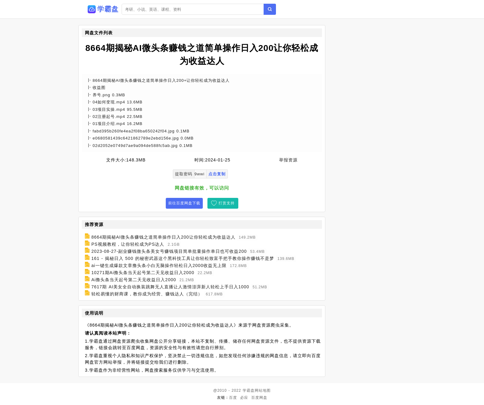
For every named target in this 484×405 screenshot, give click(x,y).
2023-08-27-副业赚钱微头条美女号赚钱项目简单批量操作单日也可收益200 (169, 251)
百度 (233, 397)
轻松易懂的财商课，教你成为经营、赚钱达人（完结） (146, 293)
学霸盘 (249, 390)
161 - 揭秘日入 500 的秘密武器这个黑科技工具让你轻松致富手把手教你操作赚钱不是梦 (182, 258)
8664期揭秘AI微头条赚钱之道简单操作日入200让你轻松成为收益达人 (163, 237)
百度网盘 (259, 397)
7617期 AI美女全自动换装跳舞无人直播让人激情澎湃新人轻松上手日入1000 (170, 286)
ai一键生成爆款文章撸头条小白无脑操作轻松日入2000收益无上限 (159, 265)
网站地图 (263, 390)
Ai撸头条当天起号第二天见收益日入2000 (133, 279)
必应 (244, 397)
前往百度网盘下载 (184, 203)
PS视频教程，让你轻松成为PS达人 (127, 244)
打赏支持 (227, 203)
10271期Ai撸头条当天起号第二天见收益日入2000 (142, 272)
